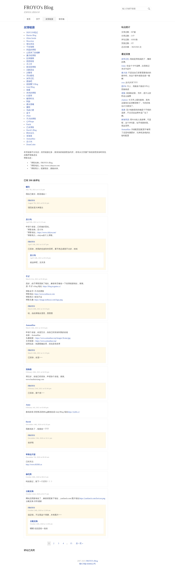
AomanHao (30, 139)
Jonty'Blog (30, 87)
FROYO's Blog (38, 7)
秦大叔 (124, 73)
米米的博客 (31, 93)
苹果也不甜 (30, 454)
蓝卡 (28, 113)
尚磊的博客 (31, 50)
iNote (28, 116)
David (28, 422)
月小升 (29, 64)
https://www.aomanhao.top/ (46, 341)
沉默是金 (30, 70)
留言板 (62, 19)
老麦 (123, 110)
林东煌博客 (31, 67)
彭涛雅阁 (30, 58)
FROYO (31, 200)
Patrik (28, 124)
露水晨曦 (30, 104)
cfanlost (124, 100)
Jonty (28, 405)
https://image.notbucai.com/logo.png (48, 300)
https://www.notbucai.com (44, 294)
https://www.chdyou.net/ (46, 232)
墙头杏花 (30, 44)
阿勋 (28, 101)
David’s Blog (31, 130)
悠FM (123, 86)
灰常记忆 (30, 78)
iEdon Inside (31, 38)
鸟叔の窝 (30, 110)
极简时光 (30, 99)
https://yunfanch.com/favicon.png (92, 498)
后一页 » (79, 543)
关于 (38, 19)
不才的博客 (31, 119)
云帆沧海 (29, 491)
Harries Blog (31, 35)
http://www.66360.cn (34, 464)
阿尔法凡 (30, 133)
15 (71, 543)
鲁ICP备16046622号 (87, 564)
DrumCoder (31, 145)
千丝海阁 (30, 47)
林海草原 (125, 120)
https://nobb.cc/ (74, 412)
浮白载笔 (30, 76)
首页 (28, 19)
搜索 (149, 8)
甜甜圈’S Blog (32, 84)
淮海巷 (29, 136)
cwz (123, 83)
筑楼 (28, 90)
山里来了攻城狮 (33, 53)
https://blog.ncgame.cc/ (52, 286)
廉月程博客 (31, 55)
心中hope (30, 122)
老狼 (123, 93)
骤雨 (28, 107)
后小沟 (29, 142)
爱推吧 (29, 81)
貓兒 (28, 187)
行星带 (29, 96)
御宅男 (29, 474)
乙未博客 (30, 127)
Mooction (30, 41)
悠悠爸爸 (30, 61)
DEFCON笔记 (32, 32)
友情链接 (49, 19)
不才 (28, 276)
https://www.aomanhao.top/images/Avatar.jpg (52, 338)
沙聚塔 (29, 73)
